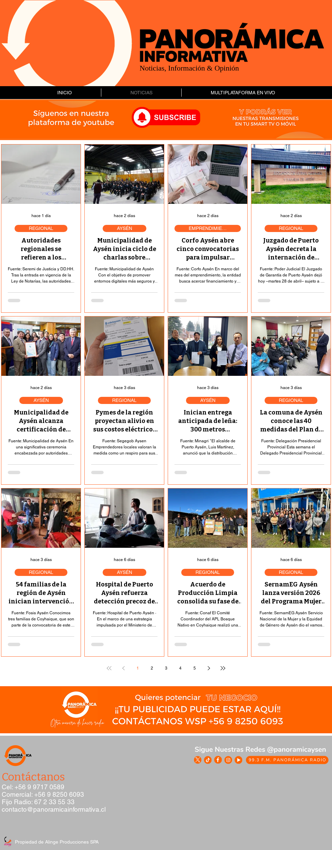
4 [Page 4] (180, 668)
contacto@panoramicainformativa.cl (54, 809)
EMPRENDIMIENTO (210, 228)
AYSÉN (124, 228)
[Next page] (209, 668)
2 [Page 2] (152, 668)
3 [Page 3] (166, 668)
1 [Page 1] (138, 668)
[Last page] (223, 668)
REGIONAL (41, 228)
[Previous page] (123, 668)
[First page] (109, 668)
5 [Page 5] (194, 668)
